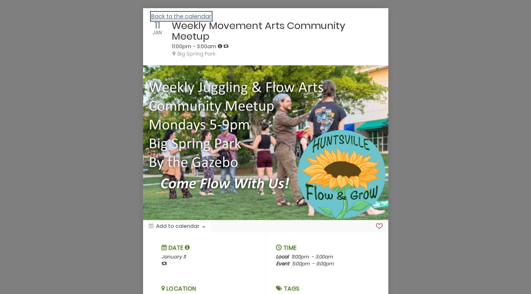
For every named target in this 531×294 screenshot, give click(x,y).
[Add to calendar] (177, 226)
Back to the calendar (181, 16)
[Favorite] (379, 226)
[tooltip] (220, 46)
